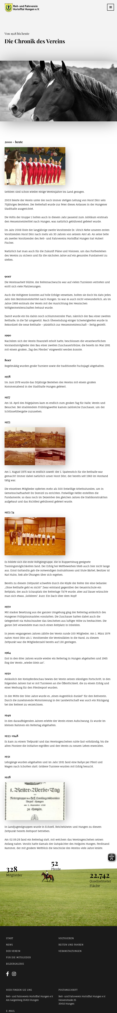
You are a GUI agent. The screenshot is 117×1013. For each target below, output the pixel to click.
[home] (19, 7)
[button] (110, 7)
